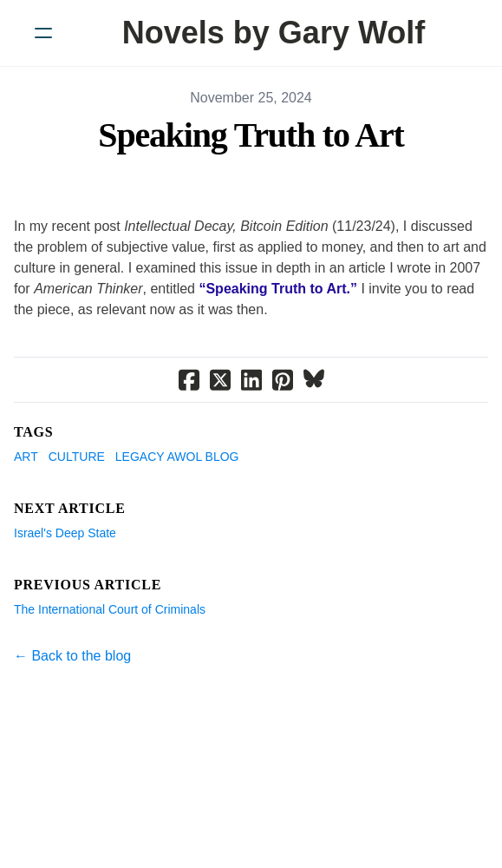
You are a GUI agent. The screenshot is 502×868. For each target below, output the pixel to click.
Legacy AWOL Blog (177, 457)
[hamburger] (43, 33)
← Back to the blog (72, 655)
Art (26, 457)
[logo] (273, 33)
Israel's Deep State (65, 533)
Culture (77, 457)
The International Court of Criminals (109, 609)
